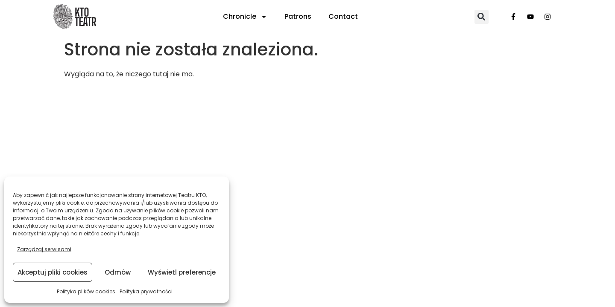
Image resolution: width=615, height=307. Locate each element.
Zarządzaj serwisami (44, 249)
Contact (343, 16)
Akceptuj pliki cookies (53, 272)
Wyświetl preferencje (182, 272)
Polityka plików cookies (86, 291)
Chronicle (245, 16)
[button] (481, 17)
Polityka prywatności (146, 291)
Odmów (118, 272)
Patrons (297, 16)
